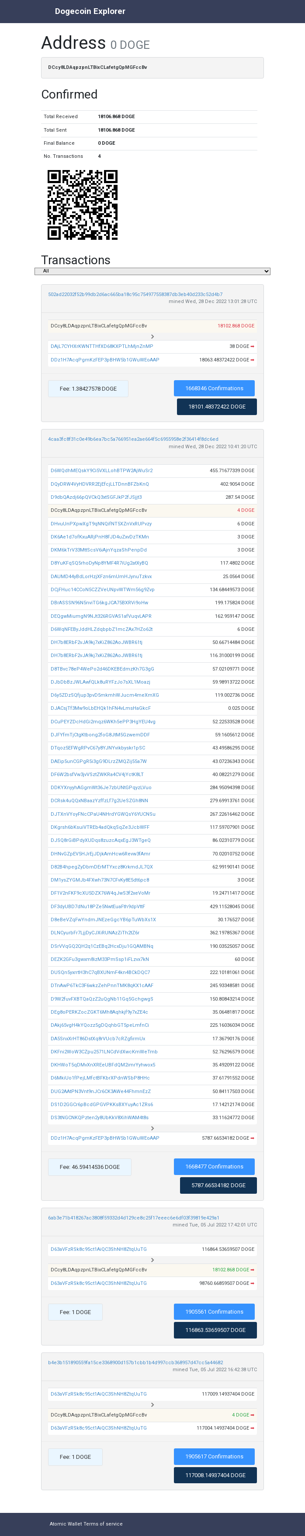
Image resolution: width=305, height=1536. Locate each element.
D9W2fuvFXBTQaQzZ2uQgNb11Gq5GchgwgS (102, 999)
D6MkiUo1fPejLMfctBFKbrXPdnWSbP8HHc (100, 1078)
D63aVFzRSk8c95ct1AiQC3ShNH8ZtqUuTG (99, 1249)
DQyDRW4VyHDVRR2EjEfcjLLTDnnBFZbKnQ (100, 484)
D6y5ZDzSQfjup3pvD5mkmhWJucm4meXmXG (105, 695)
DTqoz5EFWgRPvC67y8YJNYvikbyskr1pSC (98, 748)
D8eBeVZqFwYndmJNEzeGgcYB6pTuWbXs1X (103, 920)
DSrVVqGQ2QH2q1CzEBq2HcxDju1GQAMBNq (102, 946)
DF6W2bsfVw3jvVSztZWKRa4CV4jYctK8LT (97, 774)
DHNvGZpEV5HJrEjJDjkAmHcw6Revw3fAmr (100, 854)
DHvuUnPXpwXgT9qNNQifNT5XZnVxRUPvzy (101, 524)
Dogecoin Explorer (90, 11)
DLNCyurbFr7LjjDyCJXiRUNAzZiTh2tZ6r (95, 933)
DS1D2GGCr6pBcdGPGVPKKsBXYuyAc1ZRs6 (102, 1104)
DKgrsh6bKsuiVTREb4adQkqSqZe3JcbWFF (100, 827)
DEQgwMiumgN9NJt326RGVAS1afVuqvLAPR (101, 616)
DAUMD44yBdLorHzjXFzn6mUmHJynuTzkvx (101, 576)
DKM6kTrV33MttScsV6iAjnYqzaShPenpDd (99, 550)
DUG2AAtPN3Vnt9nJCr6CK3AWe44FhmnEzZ (101, 1091)
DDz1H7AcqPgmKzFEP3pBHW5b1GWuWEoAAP (105, 360)
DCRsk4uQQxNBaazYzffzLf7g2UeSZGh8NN (99, 801)
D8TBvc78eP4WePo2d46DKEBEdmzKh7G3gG (102, 669)
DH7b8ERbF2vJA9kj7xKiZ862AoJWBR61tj (96, 642)
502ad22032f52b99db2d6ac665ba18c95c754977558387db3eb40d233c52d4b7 (135, 294)
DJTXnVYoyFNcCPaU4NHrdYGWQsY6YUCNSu (103, 814)
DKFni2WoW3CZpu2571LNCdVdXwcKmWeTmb (104, 1052)
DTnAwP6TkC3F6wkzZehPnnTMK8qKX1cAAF (102, 985)
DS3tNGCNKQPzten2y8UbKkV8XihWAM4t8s (100, 1117)
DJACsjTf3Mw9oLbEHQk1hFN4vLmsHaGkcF (101, 708)
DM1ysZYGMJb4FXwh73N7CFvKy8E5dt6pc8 (100, 880)
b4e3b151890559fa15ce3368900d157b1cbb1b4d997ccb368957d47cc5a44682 (135, 1363)
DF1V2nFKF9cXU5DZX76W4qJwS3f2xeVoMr (100, 893)
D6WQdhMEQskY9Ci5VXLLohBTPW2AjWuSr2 (101, 470)
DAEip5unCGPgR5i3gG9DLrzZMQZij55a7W (99, 761)
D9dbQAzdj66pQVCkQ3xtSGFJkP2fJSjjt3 (96, 497)
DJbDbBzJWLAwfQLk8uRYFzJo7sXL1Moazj (100, 682)
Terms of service (103, 1524)
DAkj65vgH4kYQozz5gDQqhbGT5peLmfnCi (100, 1025)
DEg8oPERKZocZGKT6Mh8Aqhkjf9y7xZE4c (99, 1012)
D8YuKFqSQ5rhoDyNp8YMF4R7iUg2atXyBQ (99, 563)
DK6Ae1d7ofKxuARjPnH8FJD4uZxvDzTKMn (100, 537)
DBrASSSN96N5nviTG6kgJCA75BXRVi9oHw (99, 603)
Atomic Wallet (66, 1524)
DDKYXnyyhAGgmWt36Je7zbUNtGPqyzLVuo (101, 787)
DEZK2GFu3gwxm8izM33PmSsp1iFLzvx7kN (100, 959)
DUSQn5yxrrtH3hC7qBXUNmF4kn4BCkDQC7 (100, 972)
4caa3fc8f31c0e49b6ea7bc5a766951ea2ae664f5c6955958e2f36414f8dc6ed (133, 439)
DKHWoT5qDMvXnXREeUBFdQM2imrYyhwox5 (103, 1065)
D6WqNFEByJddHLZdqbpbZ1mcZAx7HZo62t (101, 629)
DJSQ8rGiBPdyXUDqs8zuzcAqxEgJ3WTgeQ (101, 840)
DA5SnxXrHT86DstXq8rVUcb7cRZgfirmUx (98, 1039)
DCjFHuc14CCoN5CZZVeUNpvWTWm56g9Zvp (103, 590)
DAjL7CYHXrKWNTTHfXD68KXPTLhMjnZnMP (102, 346)
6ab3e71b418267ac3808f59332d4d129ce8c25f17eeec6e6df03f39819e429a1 (133, 1218)
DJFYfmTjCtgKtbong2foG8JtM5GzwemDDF (100, 735)
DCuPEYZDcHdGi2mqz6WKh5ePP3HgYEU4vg (103, 722)
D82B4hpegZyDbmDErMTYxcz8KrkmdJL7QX (102, 867)
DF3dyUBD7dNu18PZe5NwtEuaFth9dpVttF (98, 906)
